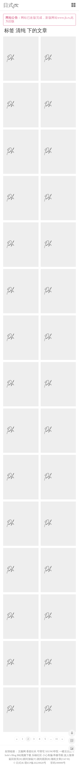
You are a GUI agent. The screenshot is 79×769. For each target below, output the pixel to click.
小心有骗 (48, 755)
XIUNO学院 (52, 751)
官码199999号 (58, 762)
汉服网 (22, 751)
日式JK (11, 6)
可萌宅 (41, 751)
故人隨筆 (69, 755)
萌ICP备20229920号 (35, 762)
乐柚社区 (37, 755)
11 (56, 738)
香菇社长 (31, 751)
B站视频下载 (24, 755)
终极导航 (58, 755)
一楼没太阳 (65, 751)
